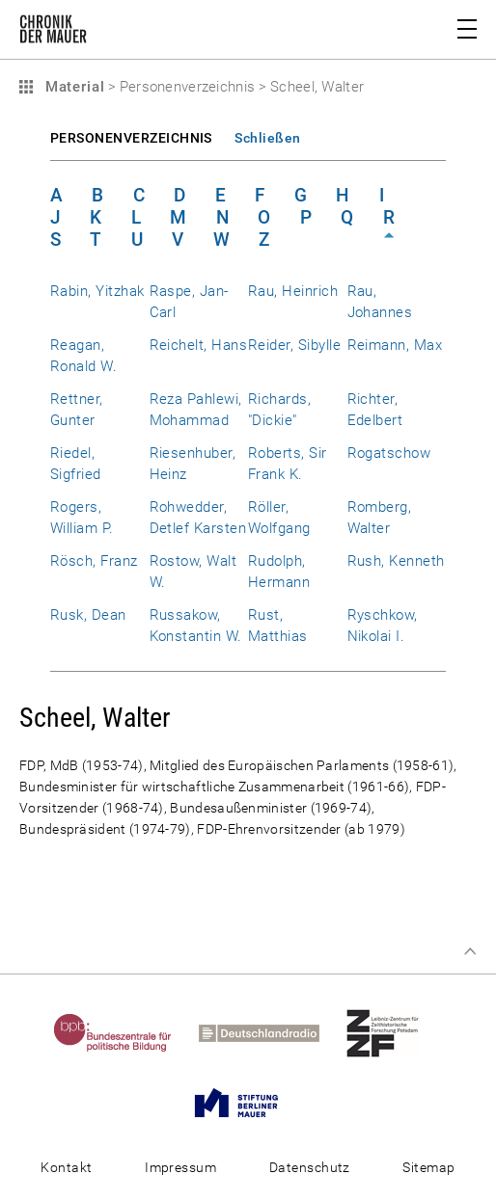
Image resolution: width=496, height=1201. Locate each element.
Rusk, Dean (88, 615)
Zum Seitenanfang (470, 951)
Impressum (180, 1167)
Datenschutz (309, 1167)
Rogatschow (389, 453)
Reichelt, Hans (199, 345)
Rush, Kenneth (396, 561)
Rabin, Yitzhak (97, 291)
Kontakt (66, 1167)
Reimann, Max (395, 345)
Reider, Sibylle (294, 345)
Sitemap (428, 1167)
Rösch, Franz (94, 561)
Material (72, 86)
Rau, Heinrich (293, 291)
